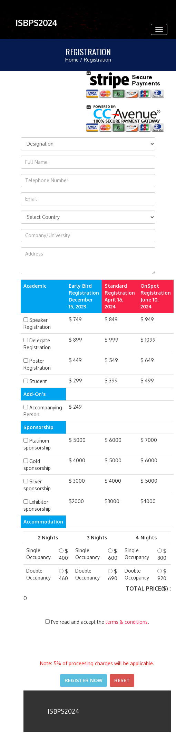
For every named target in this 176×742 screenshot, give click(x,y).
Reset (122, 680)
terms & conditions (127, 622)
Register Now (83, 680)
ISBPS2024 (36, 22)
